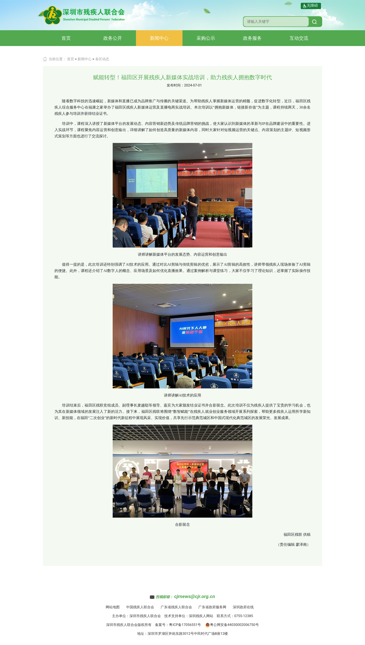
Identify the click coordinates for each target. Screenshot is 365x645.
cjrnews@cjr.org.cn (194, 596)
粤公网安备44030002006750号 (232, 625)
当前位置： (57, 59)
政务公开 (112, 38)
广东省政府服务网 (212, 607)
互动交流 (299, 38)
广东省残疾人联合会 (176, 607)
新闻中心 (159, 38)
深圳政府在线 (243, 607)
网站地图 (113, 607)
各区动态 (102, 59)
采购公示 (205, 38)
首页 (66, 38)
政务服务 (252, 38)
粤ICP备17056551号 (185, 625)
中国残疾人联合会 (140, 607)
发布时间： (175, 85)
